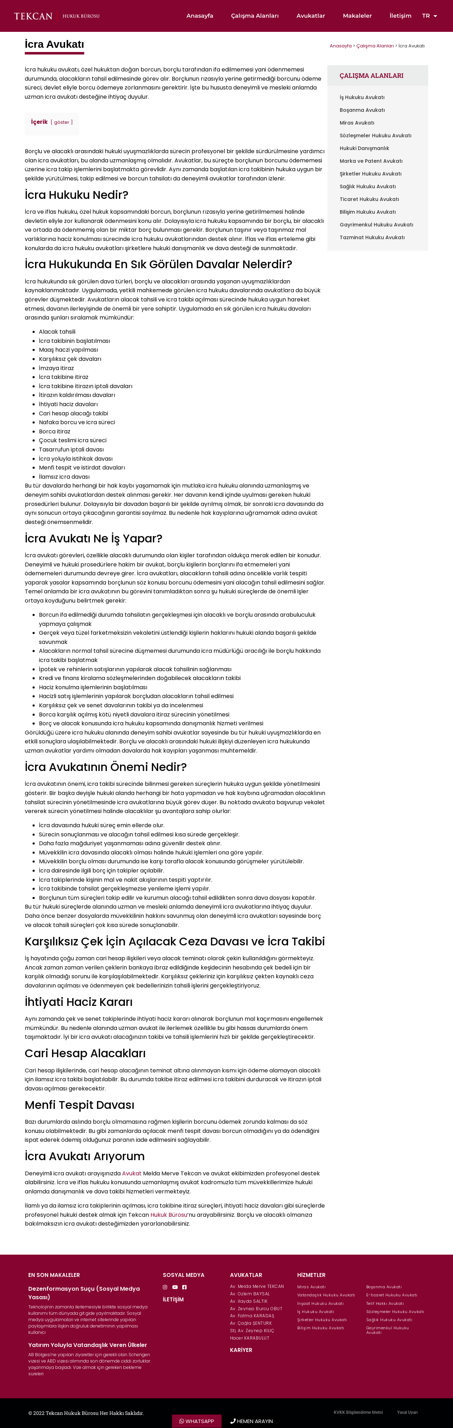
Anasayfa (200, 15)
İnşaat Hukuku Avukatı (320, 1303)
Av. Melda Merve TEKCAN (257, 1286)
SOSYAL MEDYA (184, 1275)
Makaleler (357, 15)
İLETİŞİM (173, 1299)
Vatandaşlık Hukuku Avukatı (326, 1295)
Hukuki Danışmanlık (364, 148)
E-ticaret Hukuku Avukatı (392, 1295)
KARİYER (241, 1350)
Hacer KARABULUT (250, 1338)
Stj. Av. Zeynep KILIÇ (252, 1331)
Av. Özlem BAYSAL (250, 1294)
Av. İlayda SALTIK (249, 1301)
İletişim (401, 15)
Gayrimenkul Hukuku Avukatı (376, 224)
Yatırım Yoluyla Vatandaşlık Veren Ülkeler (87, 1345)
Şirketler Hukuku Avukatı (371, 173)
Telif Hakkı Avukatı (385, 1303)
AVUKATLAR (246, 1275)
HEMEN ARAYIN (255, 1421)
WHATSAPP (199, 1421)
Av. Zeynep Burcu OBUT (256, 1309)
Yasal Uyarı (407, 1412)
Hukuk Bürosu (168, 1215)
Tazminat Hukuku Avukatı (372, 237)
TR (429, 16)
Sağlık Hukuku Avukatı (368, 186)
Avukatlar (311, 15)
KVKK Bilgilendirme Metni (358, 1412)
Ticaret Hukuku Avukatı (369, 199)
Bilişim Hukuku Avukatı (368, 211)
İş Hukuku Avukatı (362, 97)
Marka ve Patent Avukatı (371, 161)
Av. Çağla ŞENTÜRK (251, 1323)
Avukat (132, 1173)
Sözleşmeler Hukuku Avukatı (376, 135)
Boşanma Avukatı (362, 110)
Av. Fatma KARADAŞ (252, 1316)
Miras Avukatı (357, 122)
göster (61, 122)
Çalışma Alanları (255, 15)
